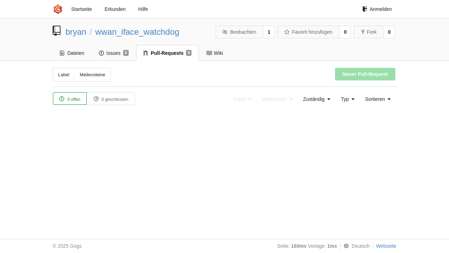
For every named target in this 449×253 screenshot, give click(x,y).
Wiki (214, 53)
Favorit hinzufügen (308, 32)
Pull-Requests (167, 53)
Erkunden (115, 9)
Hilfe (143, 9)
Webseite (386, 246)
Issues (114, 53)
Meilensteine (92, 74)
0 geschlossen (110, 99)
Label (63, 74)
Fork (368, 32)
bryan (76, 32)
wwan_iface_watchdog (137, 32)
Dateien (72, 53)
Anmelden (377, 9)
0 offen (69, 99)
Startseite (81, 9)
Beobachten (239, 32)
